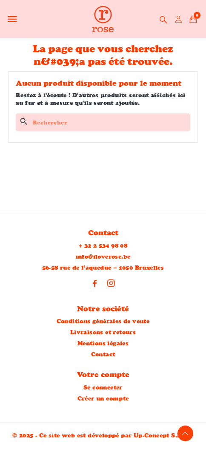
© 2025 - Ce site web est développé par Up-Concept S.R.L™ (102, 435)
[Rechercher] (103, 122)
